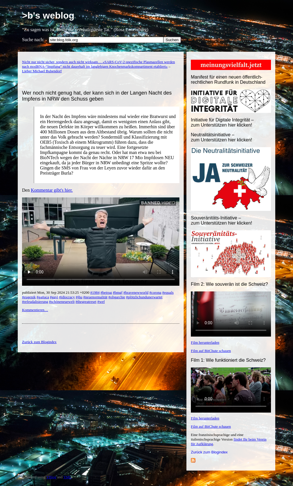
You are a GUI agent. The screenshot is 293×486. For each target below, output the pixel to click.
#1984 (95, 292)
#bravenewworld (135, 292)
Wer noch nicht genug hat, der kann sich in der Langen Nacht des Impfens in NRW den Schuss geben (97, 96)
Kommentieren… (35, 310)
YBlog (51, 477)
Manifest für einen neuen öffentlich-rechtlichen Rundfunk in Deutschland (228, 80)
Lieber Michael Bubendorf (42, 71)
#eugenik (29, 297)
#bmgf (117, 292)
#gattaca (43, 297)
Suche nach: (33, 39)
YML (67, 477)
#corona (155, 292)
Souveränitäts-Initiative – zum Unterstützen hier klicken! (221, 220)
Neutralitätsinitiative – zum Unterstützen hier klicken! (221, 137)
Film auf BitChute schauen (211, 351)
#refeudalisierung (35, 301)
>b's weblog (48, 15)
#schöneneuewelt (62, 301)
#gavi (54, 297)
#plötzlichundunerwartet (144, 297)
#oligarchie (116, 297)
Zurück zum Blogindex (209, 452)
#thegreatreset (86, 301)
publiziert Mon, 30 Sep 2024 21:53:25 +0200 (56, 292)
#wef (101, 301)
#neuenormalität (95, 297)
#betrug (106, 292)
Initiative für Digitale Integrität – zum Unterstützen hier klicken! (222, 122)
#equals (168, 292)
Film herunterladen (205, 342)
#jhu (79, 297)
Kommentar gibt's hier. (52, 190)
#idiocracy (67, 297)
